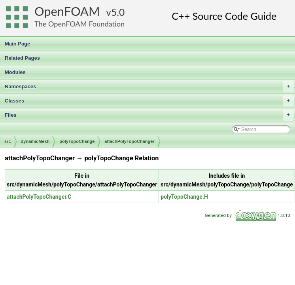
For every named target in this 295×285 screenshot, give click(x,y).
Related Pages (22, 58)
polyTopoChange (77, 141)
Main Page (17, 44)
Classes (149, 100)
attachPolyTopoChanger (129, 141)
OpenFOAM (67, 11)
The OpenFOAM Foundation (79, 23)
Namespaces (149, 86)
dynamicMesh (35, 141)
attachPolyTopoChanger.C (39, 197)
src (7, 141)
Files (149, 115)
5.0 (118, 12)
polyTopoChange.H (184, 197)
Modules (15, 72)
